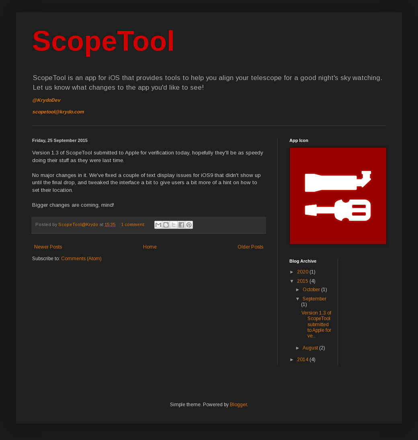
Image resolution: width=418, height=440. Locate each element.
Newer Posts (48, 247)
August (311, 348)
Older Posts (250, 247)
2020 (303, 272)
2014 (303, 359)
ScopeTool (103, 41)
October (312, 289)
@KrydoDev (46, 100)
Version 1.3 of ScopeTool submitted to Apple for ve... (316, 324)
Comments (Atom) (81, 258)
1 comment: (133, 224)
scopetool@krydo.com (58, 112)
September (314, 299)
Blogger (238, 404)
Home (150, 247)
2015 (303, 281)
